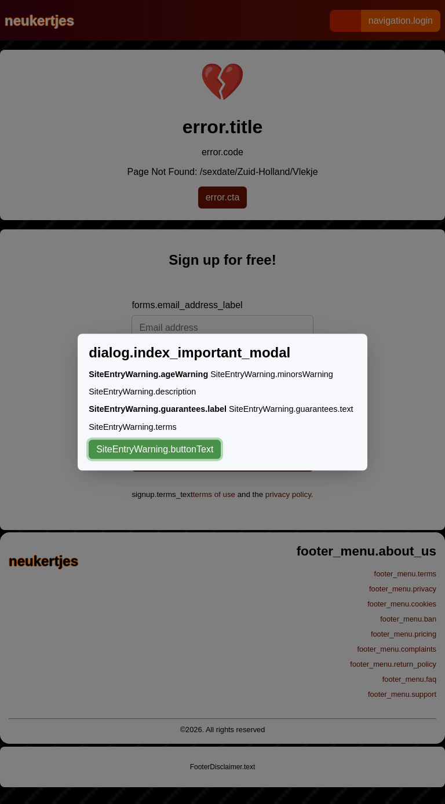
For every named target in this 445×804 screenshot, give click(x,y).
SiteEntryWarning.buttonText (154, 449)
